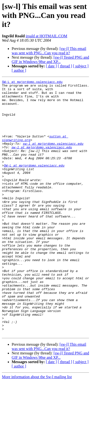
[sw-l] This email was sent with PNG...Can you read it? (49, 51)
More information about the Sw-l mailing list (37, 428)
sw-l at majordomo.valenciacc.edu (53, 156)
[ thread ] (65, 66)
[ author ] (19, 70)
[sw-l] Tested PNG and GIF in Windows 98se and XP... (50, 59)
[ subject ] (81, 66)
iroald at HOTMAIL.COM (46, 36)
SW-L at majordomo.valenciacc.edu (32, 82)
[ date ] (51, 66)
